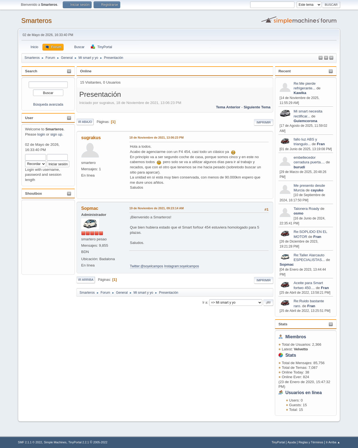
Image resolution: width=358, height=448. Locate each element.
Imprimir (263, 122)
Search (31, 71)
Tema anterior (228, 107)
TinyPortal (278, 442)
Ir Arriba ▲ (333, 442)
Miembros (295, 336)
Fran (321, 144)
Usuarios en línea (303, 392)
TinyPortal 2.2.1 (78, 442)
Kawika (300, 93)
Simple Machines (55, 442)
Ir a (205, 302)
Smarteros (36, 20)
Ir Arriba (85, 279)
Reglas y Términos (311, 442)
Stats (283, 324)
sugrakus (91, 137)
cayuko (317, 190)
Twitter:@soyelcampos (146, 266)
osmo (299, 213)
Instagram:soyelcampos (181, 266)
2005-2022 (100, 442)
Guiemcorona (305, 121)
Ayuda (292, 442)
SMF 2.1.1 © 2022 (30, 442)
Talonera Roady (306, 209)
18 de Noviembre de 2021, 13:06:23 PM (156, 137)
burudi (299, 167)
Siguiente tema (257, 107)
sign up (56, 134)
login (41, 134)
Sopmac (287, 264)
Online (85, 71)
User (29, 118)
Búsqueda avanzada (48, 104)
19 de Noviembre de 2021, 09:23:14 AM (156, 208)
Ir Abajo (85, 121)
